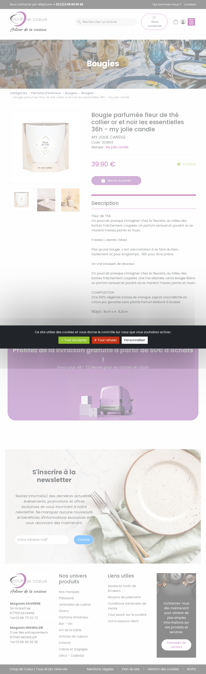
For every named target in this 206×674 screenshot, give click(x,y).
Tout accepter (74, 340)
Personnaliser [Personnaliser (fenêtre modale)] (134, 340)
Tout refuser (105, 340)
